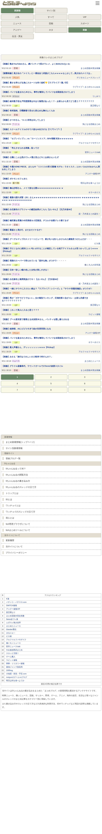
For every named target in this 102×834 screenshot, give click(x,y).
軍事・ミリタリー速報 (15, 663)
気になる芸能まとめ (91, 124)
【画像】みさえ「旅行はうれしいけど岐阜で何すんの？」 (27, 357)
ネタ (51, 30)
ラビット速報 (94, 314)
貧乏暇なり (95, 105)
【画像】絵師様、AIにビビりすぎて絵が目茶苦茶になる (26, 329)
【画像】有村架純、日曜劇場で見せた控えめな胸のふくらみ (28, 110)
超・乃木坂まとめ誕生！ (89, 214)
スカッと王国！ (12, 653)
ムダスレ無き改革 (13, 622)
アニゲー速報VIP (92, 174)
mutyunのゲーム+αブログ (16, 677)
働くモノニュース (13, 643)
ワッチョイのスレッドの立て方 (20, 511)
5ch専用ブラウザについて (18, 524)
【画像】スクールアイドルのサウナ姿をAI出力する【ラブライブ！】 (32, 129)
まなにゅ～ (10, 633)
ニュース (17, 23)
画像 (85, 30)
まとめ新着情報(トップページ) (20, 442)
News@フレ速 (12, 619)
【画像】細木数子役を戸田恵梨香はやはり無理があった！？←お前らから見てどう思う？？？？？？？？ (48, 101)
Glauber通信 (11, 629)
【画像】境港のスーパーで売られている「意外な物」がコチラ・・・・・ (34, 260)
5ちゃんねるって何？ (16, 468)
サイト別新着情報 (14, 448)
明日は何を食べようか (90, 183)
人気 (17, 17)
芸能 (51, 23)
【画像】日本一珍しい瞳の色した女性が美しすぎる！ (25, 270)
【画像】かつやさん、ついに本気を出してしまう (23, 120)
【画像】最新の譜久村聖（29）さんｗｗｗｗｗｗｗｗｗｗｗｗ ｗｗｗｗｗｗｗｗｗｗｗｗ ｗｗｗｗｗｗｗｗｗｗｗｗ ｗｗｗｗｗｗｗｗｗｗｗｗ (50, 198)
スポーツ (85, 23)
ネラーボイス (94, 192)
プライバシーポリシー (16, 552)
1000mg (9, 670)
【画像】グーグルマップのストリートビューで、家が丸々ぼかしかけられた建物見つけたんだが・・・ (47, 239)
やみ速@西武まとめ (14, 650)
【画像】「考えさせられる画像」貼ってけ (20, 148)
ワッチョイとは (13, 505)
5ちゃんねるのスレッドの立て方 (21, 487)
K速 (7, 599)
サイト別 (51, 10)
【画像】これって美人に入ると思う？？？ (20, 310)
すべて (51, 17)
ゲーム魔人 (10, 657)
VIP (84, 17)
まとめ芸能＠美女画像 (90, 68)
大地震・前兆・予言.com (16, 674)
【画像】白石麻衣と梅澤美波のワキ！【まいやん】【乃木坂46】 (30, 279)
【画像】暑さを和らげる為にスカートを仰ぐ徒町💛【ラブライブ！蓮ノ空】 (35, 83)
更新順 (17, 10)
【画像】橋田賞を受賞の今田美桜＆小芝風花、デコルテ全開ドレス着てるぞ (35, 220)
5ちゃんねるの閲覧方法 (17, 475)
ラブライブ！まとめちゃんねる (86, 87)
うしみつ (96, 96)
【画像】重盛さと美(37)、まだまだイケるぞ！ (22, 230)
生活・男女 (17, 36)
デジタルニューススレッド (88, 77)
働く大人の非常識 (92, 265)
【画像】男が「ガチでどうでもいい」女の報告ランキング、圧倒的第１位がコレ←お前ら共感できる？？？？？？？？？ (45, 299)
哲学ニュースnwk (92, 152)
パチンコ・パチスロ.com (16, 602)
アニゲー (17, 30)
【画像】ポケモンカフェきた (14, 179)
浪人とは (10, 518)
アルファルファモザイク (89, 143)
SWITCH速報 (11, 605)
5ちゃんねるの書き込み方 (18, 481)
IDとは (9, 499)
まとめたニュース (92, 361)
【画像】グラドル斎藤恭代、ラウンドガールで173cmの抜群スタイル (32, 366)
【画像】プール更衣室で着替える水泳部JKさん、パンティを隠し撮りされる (35, 319)
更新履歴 (10, 540)
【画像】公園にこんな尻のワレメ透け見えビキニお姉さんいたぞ (30, 157)
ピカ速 (97, 243)
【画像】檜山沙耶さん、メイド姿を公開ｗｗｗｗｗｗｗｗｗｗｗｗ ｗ (32, 188)
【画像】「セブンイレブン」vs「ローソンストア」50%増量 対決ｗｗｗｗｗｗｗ (37, 138)
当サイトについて (14, 546)
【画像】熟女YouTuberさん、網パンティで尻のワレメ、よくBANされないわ (36, 64)
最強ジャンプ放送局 (14, 667)
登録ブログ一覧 (13, 458)
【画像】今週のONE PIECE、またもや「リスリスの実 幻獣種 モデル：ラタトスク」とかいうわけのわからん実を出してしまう (51, 168)
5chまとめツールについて (18, 530)
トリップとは (12, 493)
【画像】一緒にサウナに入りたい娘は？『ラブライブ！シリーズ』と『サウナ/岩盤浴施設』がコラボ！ (47, 288)
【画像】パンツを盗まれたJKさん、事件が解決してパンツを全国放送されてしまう (38, 92)
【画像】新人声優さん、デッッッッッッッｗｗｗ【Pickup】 (28, 347)
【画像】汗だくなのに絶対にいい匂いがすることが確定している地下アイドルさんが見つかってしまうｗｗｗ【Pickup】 (50, 249)
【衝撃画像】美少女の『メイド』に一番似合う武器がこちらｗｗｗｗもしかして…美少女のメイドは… (47, 73)
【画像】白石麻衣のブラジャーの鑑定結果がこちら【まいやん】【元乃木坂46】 (37, 209)
